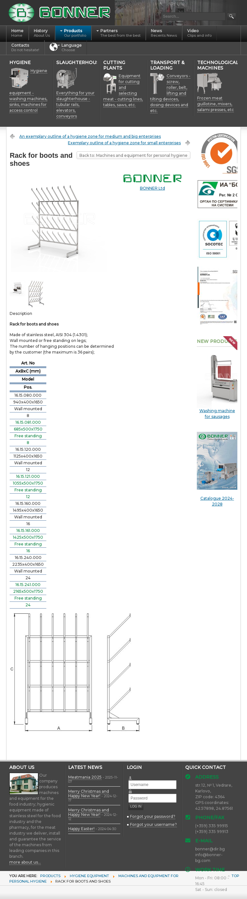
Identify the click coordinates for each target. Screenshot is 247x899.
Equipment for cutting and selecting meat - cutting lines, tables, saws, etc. (123, 90)
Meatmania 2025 (85, 777)
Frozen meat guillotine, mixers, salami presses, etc (215, 104)
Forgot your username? (153, 824)
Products (50, 876)
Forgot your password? (152, 816)
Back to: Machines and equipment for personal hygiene (133, 155)
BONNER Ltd (152, 188)
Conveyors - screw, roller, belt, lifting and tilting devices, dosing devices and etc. (170, 93)
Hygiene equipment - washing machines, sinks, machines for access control (28, 90)
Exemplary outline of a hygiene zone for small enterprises (124, 142)
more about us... (25, 862)
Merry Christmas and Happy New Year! (88, 793)
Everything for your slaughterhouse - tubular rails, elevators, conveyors (75, 104)
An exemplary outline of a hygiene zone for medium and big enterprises (90, 136)
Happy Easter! (81, 828)
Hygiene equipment (89, 876)
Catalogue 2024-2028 (217, 469)
